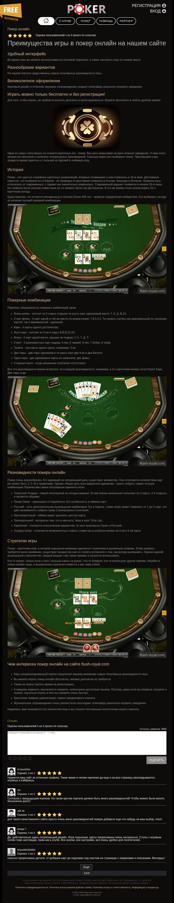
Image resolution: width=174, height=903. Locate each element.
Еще (86, 867)
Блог (87, 873)
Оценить (156, 760)
